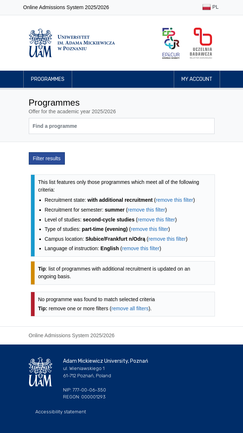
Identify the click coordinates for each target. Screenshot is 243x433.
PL (210, 7)
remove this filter (174, 200)
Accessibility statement (60, 411)
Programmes (47, 79)
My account (196, 79)
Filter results (46, 158)
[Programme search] (122, 126)
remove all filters (130, 308)
